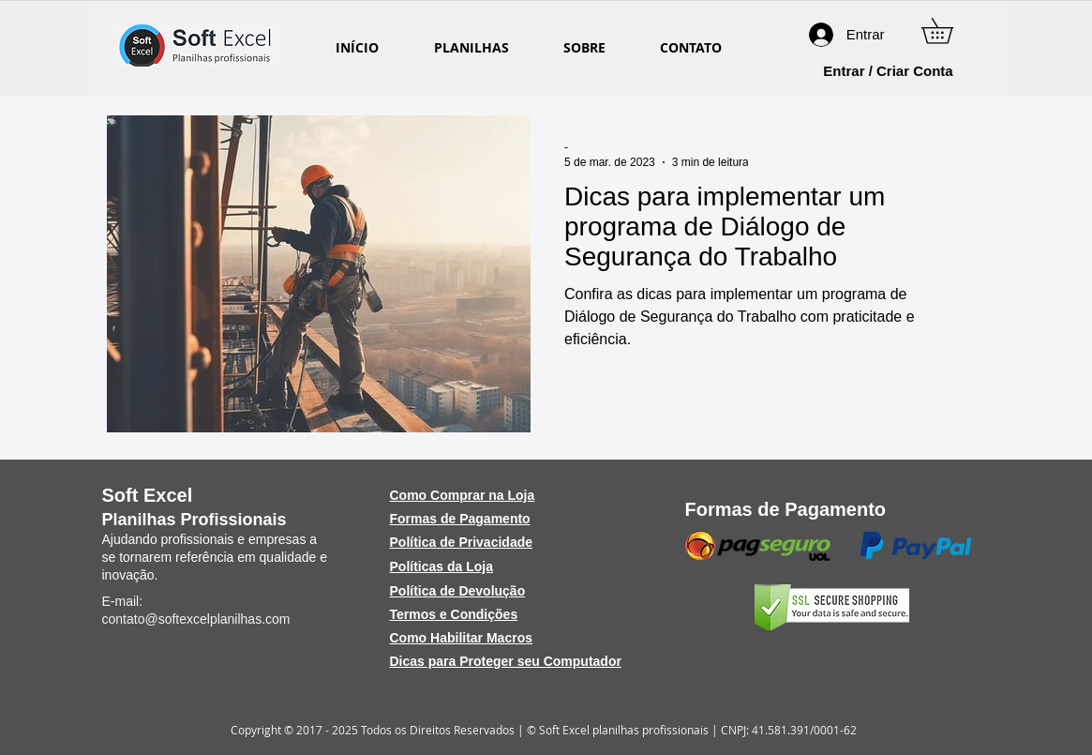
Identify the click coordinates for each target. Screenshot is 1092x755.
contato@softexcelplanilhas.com (196, 619)
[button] (949, 31)
